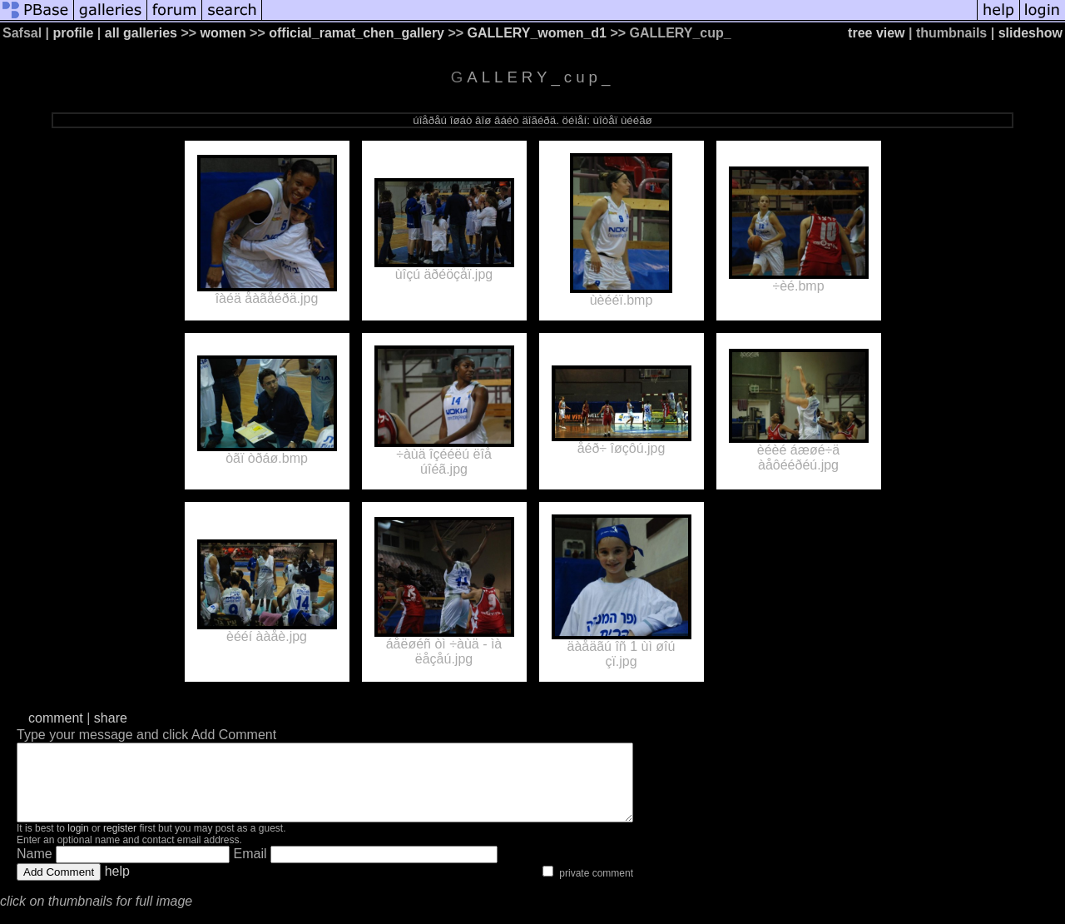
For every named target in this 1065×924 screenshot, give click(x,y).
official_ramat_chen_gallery (356, 33)
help (117, 886)
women (223, 33)
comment (55, 718)
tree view (876, 33)
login (77, 843)
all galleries (141, 33)
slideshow (1030, 33)
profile (73, 33)
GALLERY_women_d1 (537, 33)
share (110, 718)
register (119, 843)
